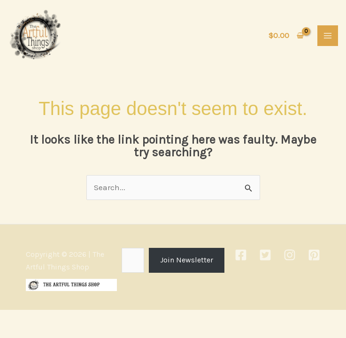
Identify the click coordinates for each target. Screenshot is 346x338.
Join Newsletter (186, 262)
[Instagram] (290, 257)
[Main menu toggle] (327, 36)
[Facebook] (241, 257)
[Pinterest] (314, 257)
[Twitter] (265, 257)
